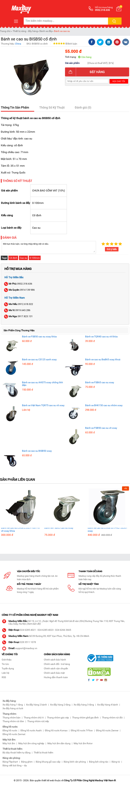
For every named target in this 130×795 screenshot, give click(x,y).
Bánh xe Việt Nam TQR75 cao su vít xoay (43, 405)
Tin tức (5, 664)
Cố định (13, 258)
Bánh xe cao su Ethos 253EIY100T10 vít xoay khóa (20, 529)
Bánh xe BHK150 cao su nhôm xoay (104, 405)
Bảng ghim (26, 761)
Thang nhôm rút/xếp (38, 721)
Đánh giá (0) (83, 107)
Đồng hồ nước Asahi (31, 730)
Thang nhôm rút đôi (112, 717)
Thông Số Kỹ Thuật (52, 107)
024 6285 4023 (45, 630)
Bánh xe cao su (62, 31)
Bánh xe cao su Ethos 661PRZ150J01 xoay (107, 529)
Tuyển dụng (8, 668)
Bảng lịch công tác (98, 761)
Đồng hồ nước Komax (56, 730)
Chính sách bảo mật (54, 673)
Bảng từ (116, 761)
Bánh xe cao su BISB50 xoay (37, 450)
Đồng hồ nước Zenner (107, 730)
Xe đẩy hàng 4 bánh (107, 704)
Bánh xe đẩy (45, 31)
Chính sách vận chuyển (56, 668)
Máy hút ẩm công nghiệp (31, 743)
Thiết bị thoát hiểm (43, 752)
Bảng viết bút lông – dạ (15, 765)
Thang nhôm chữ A (34, 717)
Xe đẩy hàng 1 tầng (13, 704)
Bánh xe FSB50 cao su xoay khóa (39, 336)
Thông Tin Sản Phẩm (15, 107)
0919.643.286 (17, 310)
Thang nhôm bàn (11, 717)
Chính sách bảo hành (55, 659)
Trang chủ (5, 31)
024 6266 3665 (63, 630)
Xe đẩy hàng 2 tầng (60, 704)
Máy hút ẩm (9, 743)
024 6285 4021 (28, 630)
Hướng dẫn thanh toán (56, 677)
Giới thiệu (7, 659)
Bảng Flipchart (10, 761)
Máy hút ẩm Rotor (83, 743)
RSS (4, 677)
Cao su (23, 258)
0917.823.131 (18, 316)
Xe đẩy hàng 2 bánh (36, 704)
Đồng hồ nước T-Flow (82, 730)
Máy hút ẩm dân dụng (58, 743)
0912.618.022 (18, 304)
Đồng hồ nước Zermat (14, 734)
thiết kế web (47, 780)
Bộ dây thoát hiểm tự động (16, 752)
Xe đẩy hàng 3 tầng (84, 704)
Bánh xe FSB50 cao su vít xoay (101, 428)
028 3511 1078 (28, 642)
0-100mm (35, 258)
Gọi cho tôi (118, 81)
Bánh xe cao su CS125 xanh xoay (39, 359)
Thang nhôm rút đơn (13, 721)
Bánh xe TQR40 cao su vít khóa (101, 336)
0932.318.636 (18, 283)
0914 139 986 (19, 289)
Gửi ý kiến (112, 249)
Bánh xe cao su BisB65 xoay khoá (102, 359)
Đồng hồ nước (10, 730)
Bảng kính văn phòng (75, 761)
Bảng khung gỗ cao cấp (48, 761)
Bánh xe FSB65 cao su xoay (99, 382)
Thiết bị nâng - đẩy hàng (25, 31)
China (18, 43)
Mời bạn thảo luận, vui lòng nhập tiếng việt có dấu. (49, 247)
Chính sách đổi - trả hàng (57, 664)
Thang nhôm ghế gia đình (85, 717)
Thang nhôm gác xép (58, 717)
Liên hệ (5, 673)
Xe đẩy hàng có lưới (13, 708)
